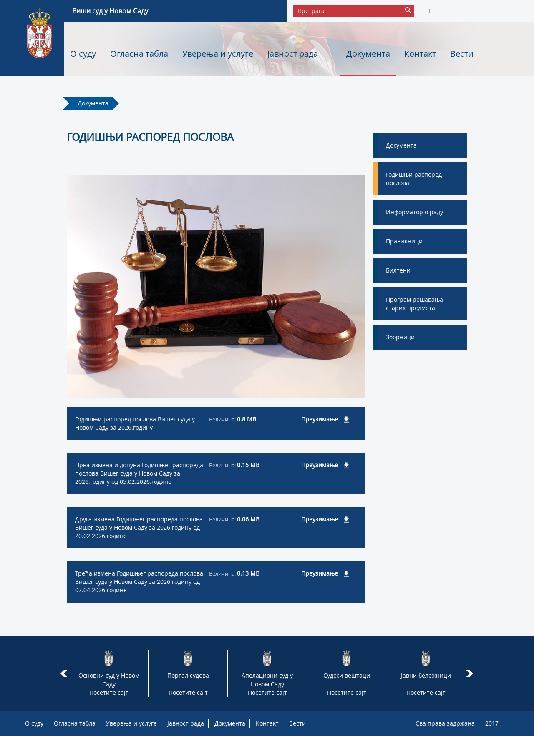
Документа (368, 53)
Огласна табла (139, 53)
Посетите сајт (108, 692)
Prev (64, 673)
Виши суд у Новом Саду (110, 11)
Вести (462, 53)
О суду (83, 53)
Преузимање (319, 419)
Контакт (420, 53)
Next (470, 673)
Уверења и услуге (217, 53)
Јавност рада (292, 53)
